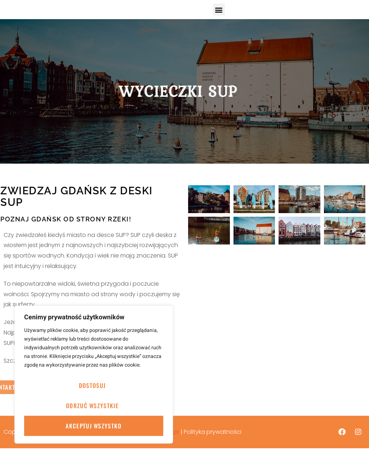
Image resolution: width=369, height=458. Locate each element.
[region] (93, 375)
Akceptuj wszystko (93, 426)
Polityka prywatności (212, 441)
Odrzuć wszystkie (92, 405)
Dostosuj (92, 385)
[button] (219, 14)
